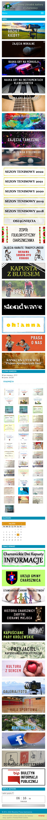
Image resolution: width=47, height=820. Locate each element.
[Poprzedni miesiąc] (2, 524)
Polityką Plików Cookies (20, 817)
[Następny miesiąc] (21, 524)
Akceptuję (41, 816)
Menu (4, 13)
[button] (44, 24)
